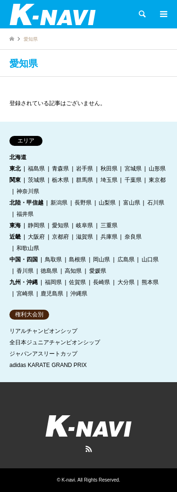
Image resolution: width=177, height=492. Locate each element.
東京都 (157, 180)
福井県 (25, 214)
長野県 (83, 202)
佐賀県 (77, 282)
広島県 (126, 259)
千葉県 (133, 180)
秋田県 (109, 168)
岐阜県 (84, 225)
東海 (15, 225)
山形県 (157, 168)
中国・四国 (23, 259)
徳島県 (49, 271)
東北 (15, 168)
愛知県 (60, 225)
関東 (15, 180)
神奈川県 (28, 191)
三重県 (109, 225)
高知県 (73, 271)
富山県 (131, 202)
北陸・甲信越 (26, 202)
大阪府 (36, 236)
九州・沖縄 (23, 282)
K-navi (68, 480)
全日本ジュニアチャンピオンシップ (54, 342)
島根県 (77, 259)
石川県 (155, 202)
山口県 (150, 259)
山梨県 (107, 202)
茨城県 (36, 180)
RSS (88, 449)
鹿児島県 (52, 293)
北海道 (17, 157)
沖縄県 (78, 293)
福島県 (36, 168)
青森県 (60, 168)
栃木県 (60, 180)
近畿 (15, 236)
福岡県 (53, 282)
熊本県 (150, 282)
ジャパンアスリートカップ (43, 353)
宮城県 (133, 168)
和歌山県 (28, 248)
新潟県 (59, 202)
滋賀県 (84, 236)
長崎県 (101, 282)
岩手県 (84, 168)
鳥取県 (53, 259)
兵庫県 (109, 236)
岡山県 (101, 259)
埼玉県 (109, 180)
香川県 (25, 271)
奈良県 (133, 236)
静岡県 (36, 225)
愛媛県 (97, 271)
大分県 (126, 282)
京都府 (60, 236)
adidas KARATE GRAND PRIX (48, 365)
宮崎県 (25, 293)
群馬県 (84, 180)
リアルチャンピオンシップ (43, 331)
